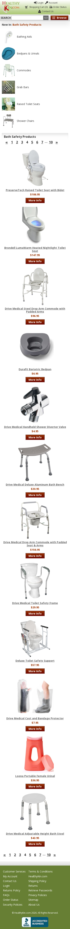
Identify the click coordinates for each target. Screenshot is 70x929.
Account (53, 2)
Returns (33, 885)
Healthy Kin (10, 7)
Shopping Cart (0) (38, 7)
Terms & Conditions (40, 871)
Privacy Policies (37, 895)
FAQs (6, 895)
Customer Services (14, 871)
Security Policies (12, 904)
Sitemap (33, 899)
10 (51, 142)
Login (40, 2)
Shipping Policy (37, 881)
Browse (62, 17)
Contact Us (47, 11)
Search (6, 17)
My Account (10, 876)
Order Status (59, 7)
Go (46, 17)
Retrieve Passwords (40, 890)
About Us (34, 904)
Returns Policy (11, 890)
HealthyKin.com (37, 876)
